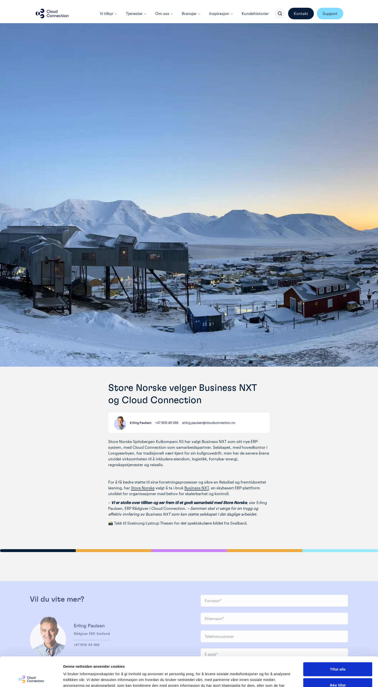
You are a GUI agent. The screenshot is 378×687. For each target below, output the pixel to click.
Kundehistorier (255, 13)
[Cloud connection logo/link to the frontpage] (52, 13)
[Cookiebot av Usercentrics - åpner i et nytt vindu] (31, 677)
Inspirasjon (221, 13)
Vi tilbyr (108, 13)
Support (330, 13)
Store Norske (143, 487)
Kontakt (301, 13)
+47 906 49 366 (166, 422)
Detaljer (256, 677)
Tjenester (136, 13)
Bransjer (191, 13)
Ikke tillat (337, 655)
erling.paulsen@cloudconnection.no (208, 422)
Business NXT (196, 487)
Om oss (164, 13)
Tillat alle (337, 640)
